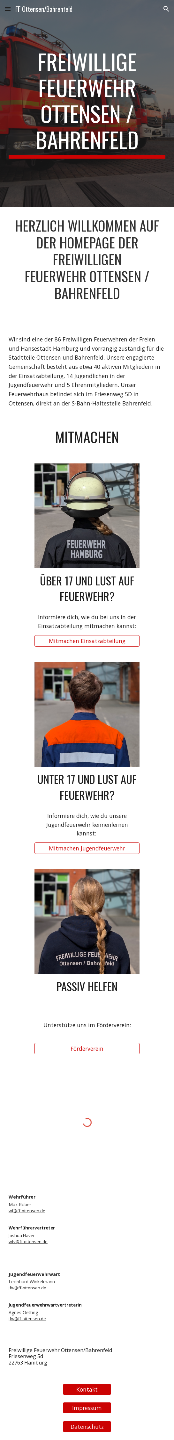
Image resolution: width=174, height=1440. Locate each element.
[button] (7, 9)
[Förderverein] (87, 1049)
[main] (87, 103)
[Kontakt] (87, 1389)
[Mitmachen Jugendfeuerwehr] (87, 848)
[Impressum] (87, 1408)
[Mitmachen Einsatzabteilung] (87, 641)
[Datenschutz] (87, 1427)
